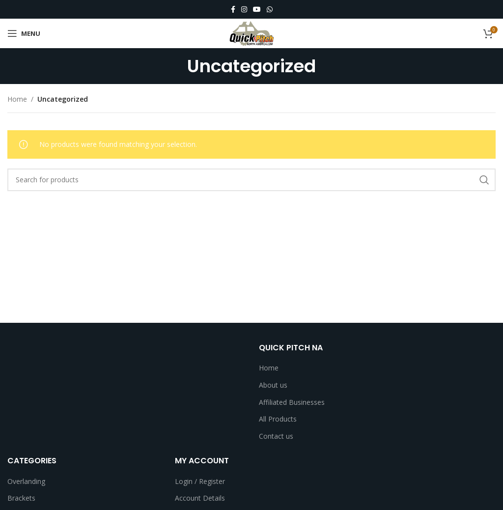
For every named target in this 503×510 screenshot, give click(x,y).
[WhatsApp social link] (270, 9)
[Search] (251, 180)
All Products (278, 419)
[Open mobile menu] (23, 33)
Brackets (21, 498)
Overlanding (26, 481)
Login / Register (200, 481)
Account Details (200, 498)
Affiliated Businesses (292, 402)
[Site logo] (251, 32)
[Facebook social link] (233, 9)
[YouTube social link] (257, 9)
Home (17, 99)
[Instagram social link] (244, 9)
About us (273, 385)
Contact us (276, 436)
